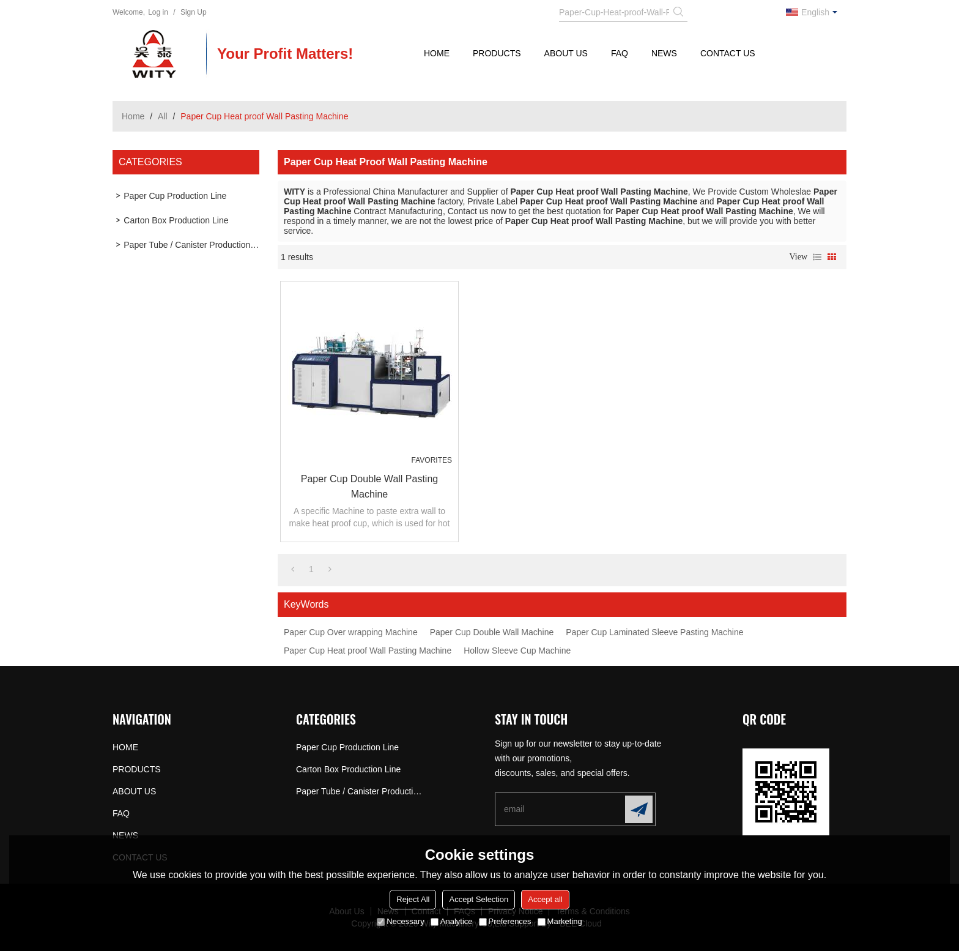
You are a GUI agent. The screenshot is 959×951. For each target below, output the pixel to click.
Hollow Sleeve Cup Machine (517, 650)
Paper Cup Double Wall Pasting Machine (369, 486)
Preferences (505, 921)
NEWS (664, 53)
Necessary (400, 921)
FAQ (619, 53)
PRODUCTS (497, 53)
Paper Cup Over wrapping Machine (351, 632)
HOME (437, 53)
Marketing (560, 921)
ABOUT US (566, 53)
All (163, 116)
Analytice (452, 921)
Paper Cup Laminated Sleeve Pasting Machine (654, 632)
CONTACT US (727, 53)
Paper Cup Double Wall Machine (492, 632)
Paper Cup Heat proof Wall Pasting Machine (367, 650)
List (817, 257)
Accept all (545, 899)
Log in (158, 12)
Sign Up (193, 12)
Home (133, 116)
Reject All (412, 899)
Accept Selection (478, 899)
